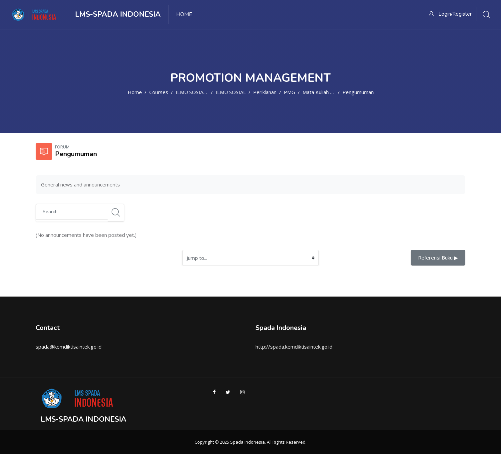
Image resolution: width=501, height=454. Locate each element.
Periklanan (264, 92)
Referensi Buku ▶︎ (438, 257)
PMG (289, 92)
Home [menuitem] (184, 14)
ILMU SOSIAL (231, 92)
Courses (158, 92)
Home (135, 92)
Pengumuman (358, 92)
